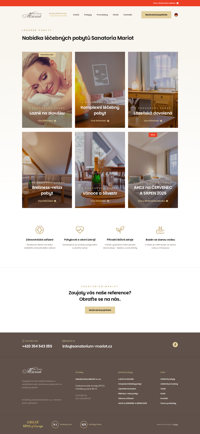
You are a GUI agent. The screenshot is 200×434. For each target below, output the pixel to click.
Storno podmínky (168, 403)
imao (175, 425)
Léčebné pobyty (167, 379)
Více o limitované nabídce (166, 3)
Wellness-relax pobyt (128, 393)
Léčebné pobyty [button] (125, 372)
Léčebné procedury (169, 384)
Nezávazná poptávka (156, 14)
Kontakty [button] (79, 372)
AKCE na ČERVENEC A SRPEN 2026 (132, 403)
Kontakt (128, 14)
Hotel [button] (162, 372)
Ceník (76, 14)
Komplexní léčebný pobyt (129, 384)
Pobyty (88, 14)
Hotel (115, 14)
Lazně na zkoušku (126, 379)
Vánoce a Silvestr (126, 398)
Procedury (102, 14)
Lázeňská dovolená (127, 389)
